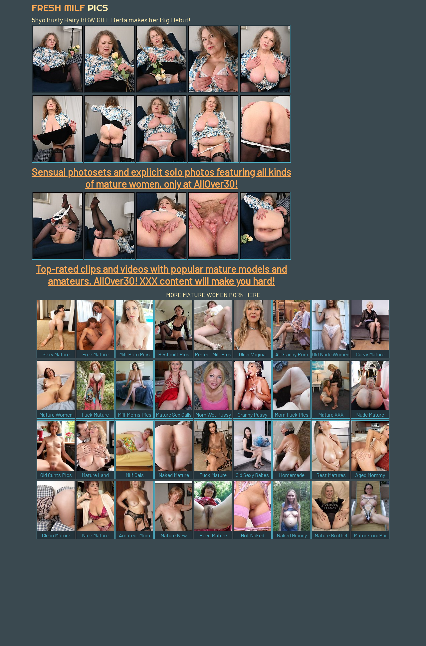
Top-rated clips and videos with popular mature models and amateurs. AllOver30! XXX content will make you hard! (161, 275)
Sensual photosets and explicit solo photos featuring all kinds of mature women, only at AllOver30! (161, 178)
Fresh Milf (70, 7)
